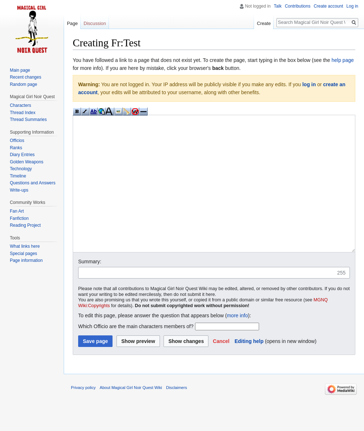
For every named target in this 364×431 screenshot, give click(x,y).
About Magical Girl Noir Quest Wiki (131, 415)
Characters (20, 105)
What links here (25, 246)
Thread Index (22, 112)
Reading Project (25, 225)
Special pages (23, 253)
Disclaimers (176, 415)
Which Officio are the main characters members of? (136, 353)
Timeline (18, 176)
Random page (23, 84)
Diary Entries (22, 154)
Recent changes (25, 77)
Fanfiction (19, 218)
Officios (17, 140)
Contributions (297, 6)
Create (264, 23)
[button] (221, 368)
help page (342, 60)
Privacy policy (83, 415)
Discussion (95, 23)
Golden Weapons (26, 161)
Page (72, 23)
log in (309, 84)
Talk (278, 6)
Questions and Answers (32, 182)
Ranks (16, 147)
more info (237, 343)
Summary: (89, 289)
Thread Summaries (28, 119)
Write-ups (19, 190)
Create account (328, 6)
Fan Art (17, 211)
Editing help (248, 368)
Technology (21, 168)
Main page (20, 70)
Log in (352, 6)
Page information (26, 260)
